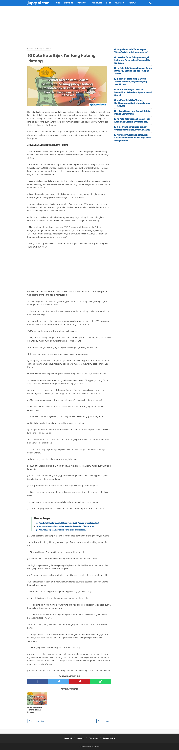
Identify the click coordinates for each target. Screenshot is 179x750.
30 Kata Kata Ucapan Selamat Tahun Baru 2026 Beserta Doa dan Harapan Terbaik (133, 71)
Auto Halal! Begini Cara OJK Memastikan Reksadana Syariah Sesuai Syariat (133, 92)
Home (57, 3)
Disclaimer (93, 738)
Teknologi (97, 3)
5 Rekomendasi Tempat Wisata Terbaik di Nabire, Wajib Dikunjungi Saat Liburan (130, 82)
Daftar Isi (68, 3)
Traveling (119, 3)
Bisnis (108, 3)
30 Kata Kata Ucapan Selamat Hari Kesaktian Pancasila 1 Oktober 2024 (65, 526)
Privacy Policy (109, 738)
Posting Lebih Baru (36, 721)
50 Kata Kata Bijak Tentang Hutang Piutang (34, 709)
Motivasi (132, 3)
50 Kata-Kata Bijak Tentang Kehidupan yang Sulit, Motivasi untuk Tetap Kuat (67, 523)
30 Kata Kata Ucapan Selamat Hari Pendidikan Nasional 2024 (61, 530)
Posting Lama (103, 721)
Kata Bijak (81, 3)
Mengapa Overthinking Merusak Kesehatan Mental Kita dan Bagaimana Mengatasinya (132, 138)
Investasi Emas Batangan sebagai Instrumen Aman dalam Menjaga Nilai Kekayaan (132, 60)
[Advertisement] (89, 26)
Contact (80, 738)
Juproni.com (95, 747)
